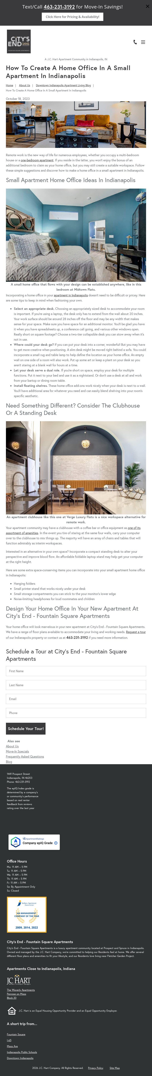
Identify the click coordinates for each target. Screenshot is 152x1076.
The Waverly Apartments (21, 990)
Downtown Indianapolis (20, 1058)
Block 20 (11, 998)
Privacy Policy (95, 1068)
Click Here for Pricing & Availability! (72, 17)
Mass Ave (12, 1046)
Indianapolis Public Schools (22, 1052)
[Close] (147, 7)
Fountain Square (16, 1034)
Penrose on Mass (16, 994)
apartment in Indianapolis (71, 295)
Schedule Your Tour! (26, 728)
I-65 (9, 1040)
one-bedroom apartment (37, 160)
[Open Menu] (143, 42)
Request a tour (136, 632)
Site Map (115, 1068)
